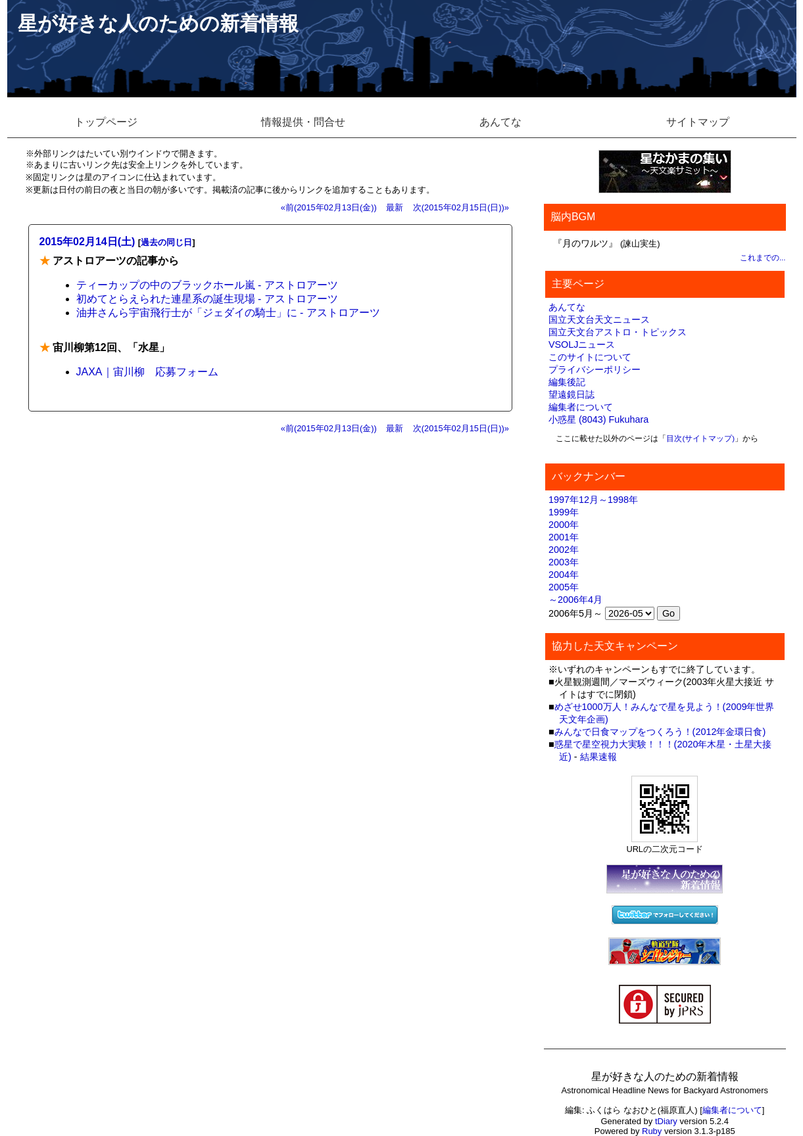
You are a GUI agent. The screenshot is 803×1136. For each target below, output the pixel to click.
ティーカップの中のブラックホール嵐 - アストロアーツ (207, 285)
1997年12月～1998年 (593, 499)
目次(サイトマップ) (700, 438)
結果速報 (598, 756)
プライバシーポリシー (594, 369)
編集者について (580, 407)
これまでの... (763, 258)
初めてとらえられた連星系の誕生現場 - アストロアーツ (207, 298)
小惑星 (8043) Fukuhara (598, 419)
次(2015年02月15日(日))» (461, 207)
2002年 (563, 549)
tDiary (666, 1121)
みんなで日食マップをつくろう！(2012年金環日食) (660, 731)
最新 (394, 207)
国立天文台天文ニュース (599, 319)
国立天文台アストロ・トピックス (617, 332)
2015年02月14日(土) (87, 241)
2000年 (563, 524)
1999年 (563, 512)
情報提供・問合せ (303, 122)
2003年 (563, 562)
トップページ (105, 122)
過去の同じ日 (166, 242)
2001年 (563, 537)
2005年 (563, 587)
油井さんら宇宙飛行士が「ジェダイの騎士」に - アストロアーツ (228, 312)
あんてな (500, 122)
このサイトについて (589, 357)
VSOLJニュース (582, 344)
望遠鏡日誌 (571, 394)
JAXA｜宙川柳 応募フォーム (147, 371)
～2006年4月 (575, 599)
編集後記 (566, 382)
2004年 (563, 574)
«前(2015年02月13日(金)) (329, 207)
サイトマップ (697, 122)
